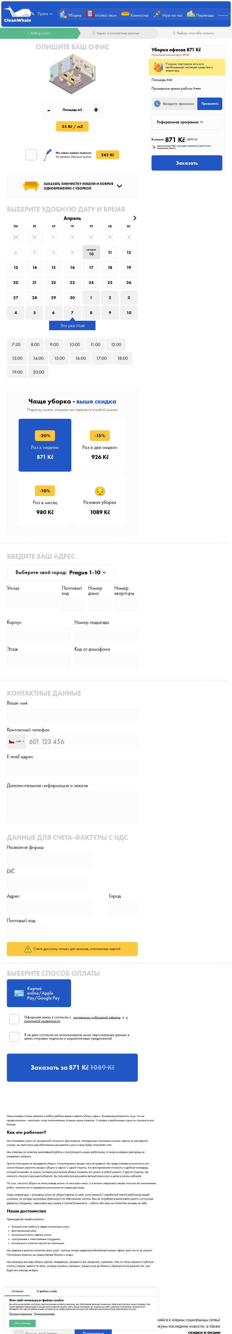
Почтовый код (72, 590)
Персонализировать (44, 1314)
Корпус (14, 622)
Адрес (13, 895)
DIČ (11, 871)
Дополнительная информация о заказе (47, 785)
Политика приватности (20, 1314)
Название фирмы (25, 847)
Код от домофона (92, 648)
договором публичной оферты (96, 1017)
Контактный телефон (28, 729)
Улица (13, 587)
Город (115, 895)
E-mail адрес (20, 756)
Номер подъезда (91, 622)
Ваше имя (17, 702)
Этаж (12, 648)
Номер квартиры (124, 590)
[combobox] (16, 741)
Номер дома (95, 590)
